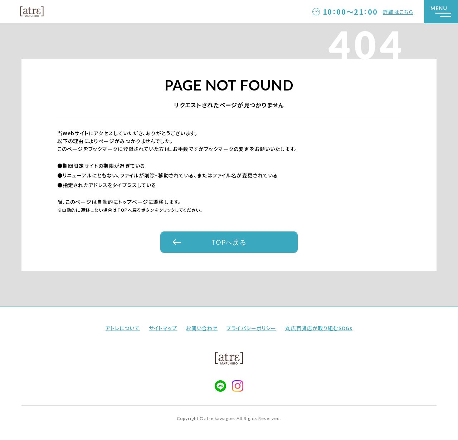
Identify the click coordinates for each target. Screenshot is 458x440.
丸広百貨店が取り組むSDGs (318, 328)
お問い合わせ (202, 328)
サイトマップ (163, 328)
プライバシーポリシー (251, 328)
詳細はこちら (398, 11)
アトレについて (123, 328)
